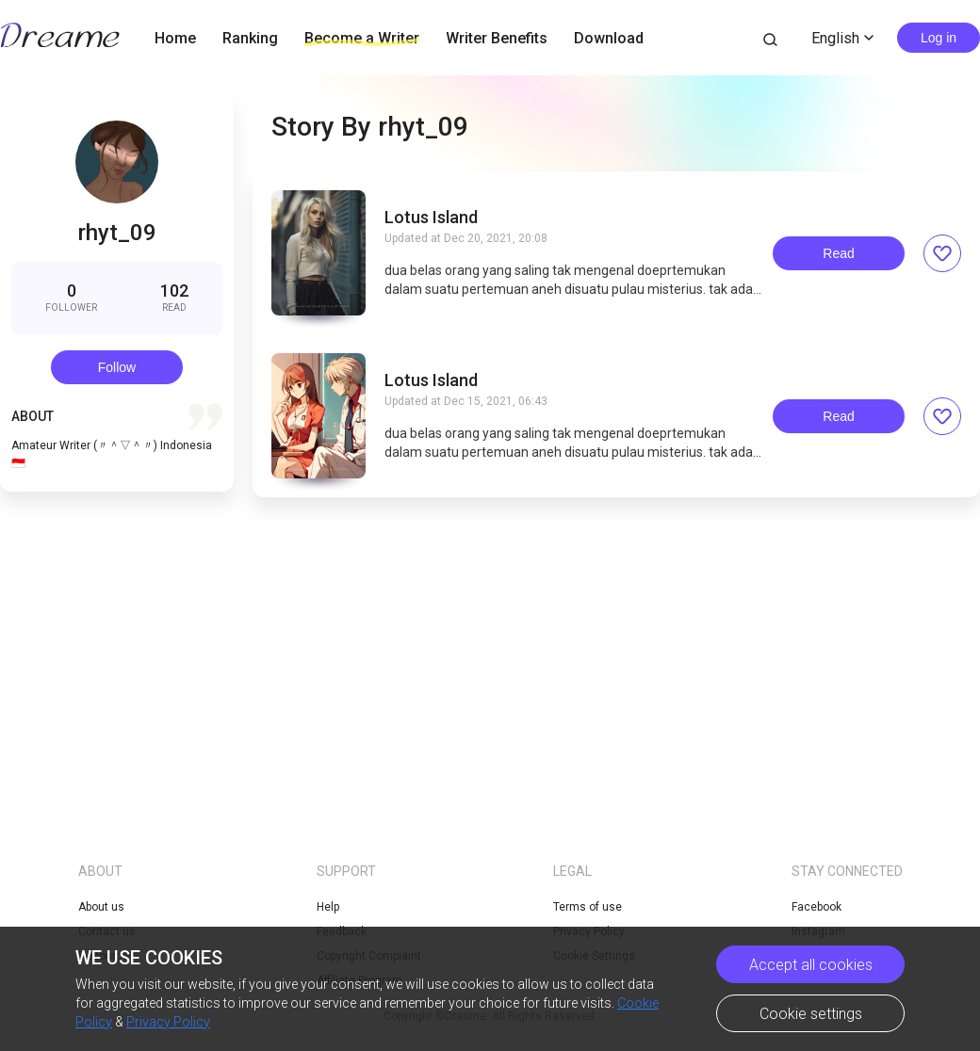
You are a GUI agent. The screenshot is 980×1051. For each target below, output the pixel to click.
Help (328, 907)
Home (175, 38)
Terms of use (587, 907)
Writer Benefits (496, 38)
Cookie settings (811, 1014)
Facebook (816, 907)
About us (101, 907)
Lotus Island (431, 217)
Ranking (250, 38)
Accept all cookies (811, 965)
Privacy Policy (168, 1021)
